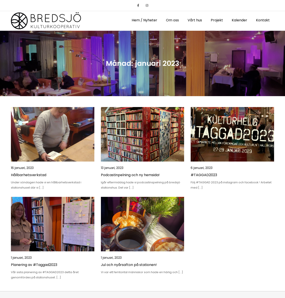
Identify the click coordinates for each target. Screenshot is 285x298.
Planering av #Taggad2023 (34, 264)
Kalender (239, 20)
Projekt (217, 20)
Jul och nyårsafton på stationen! (129, 264)
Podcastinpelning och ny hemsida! (130, 174)
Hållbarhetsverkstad (28, 174)
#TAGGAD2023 (204, 174)
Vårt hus (195, 20)
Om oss (172, 20)
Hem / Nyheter (144, 20)
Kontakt (263, 20)
